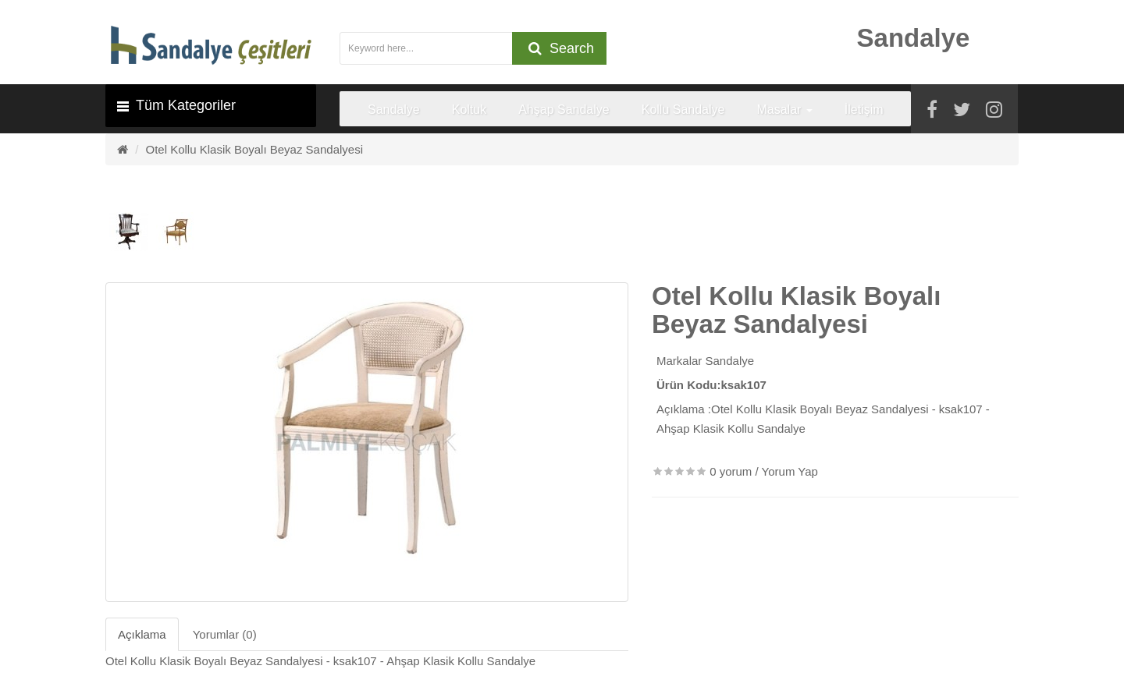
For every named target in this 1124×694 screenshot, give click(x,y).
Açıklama (142, 634)
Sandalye (730, 360)
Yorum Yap (790, 471)
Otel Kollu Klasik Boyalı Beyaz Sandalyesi (254, 149)
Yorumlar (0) (225, 634)
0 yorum (731, 471)
